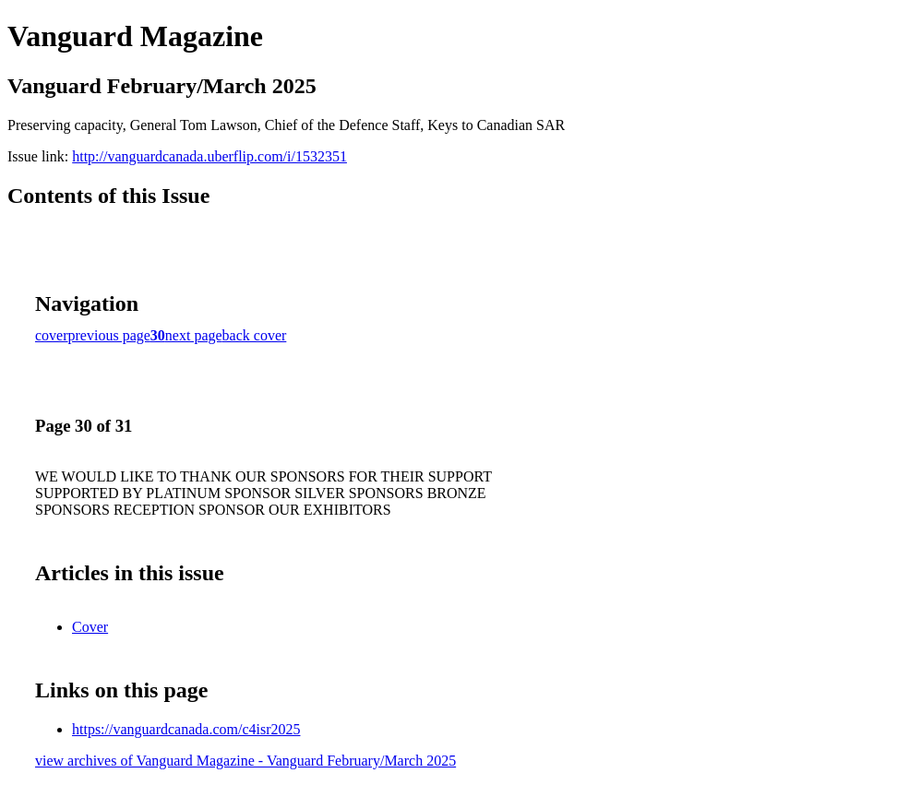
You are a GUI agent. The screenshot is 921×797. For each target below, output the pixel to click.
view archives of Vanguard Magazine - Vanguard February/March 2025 (245, 760)
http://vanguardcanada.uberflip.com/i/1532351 (209, 156)
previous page (109, 335)
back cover (254, 335)
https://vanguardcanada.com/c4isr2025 (186, 729)
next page (193, 335)
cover (51, 335)
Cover (90, 627)
